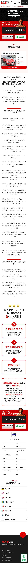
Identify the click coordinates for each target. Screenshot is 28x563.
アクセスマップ (6, 560)
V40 (17, 464)
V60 (17, 461)
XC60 (4, 474)
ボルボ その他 (6, 454)
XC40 (17, 474)
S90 (4, 443)
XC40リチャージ (20, 446)
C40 (17, 443)
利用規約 (4, 555)
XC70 (4, 458)
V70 (4, 461)
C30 (4, 446)
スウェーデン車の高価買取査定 (18, 6)
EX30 (4, 450)
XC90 (17, 454)
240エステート (7, 471)
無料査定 (24, 2)
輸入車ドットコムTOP (5, 6)
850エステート (19, 467)
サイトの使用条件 (6, 557)
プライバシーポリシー (7, 552)
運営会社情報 (5, 550)
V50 (4, 464)
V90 (17, 458)
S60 (17, 471)
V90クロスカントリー (20, 450)
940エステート (7, 467)
